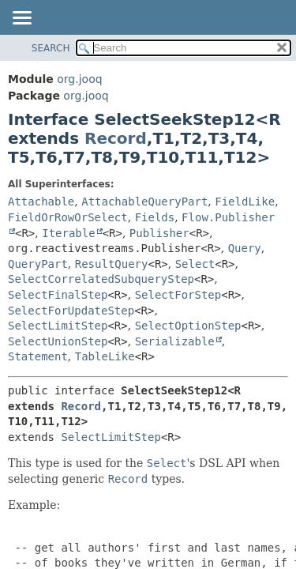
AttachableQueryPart (144, 201)
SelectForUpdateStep (71, 310)
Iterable (68, 233)
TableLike (105, 356)
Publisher (159, 233)
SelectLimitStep (57, 325)
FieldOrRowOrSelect (68, 217)
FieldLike (245, 201)
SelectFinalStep (57, 294)
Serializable (175, 341)
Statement (38, 356)
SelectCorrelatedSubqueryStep (101, 279)
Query (244, 248)
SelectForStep (178, 294)
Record (115, 138)
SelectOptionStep (188, 325)
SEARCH (51, 48)
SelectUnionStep (57, 341)
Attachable (41, 201)
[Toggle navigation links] (21, 19)
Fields (155, 217)
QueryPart (38, 264)
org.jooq (79, 79)
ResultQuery (111, 264)
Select (195, 264)
